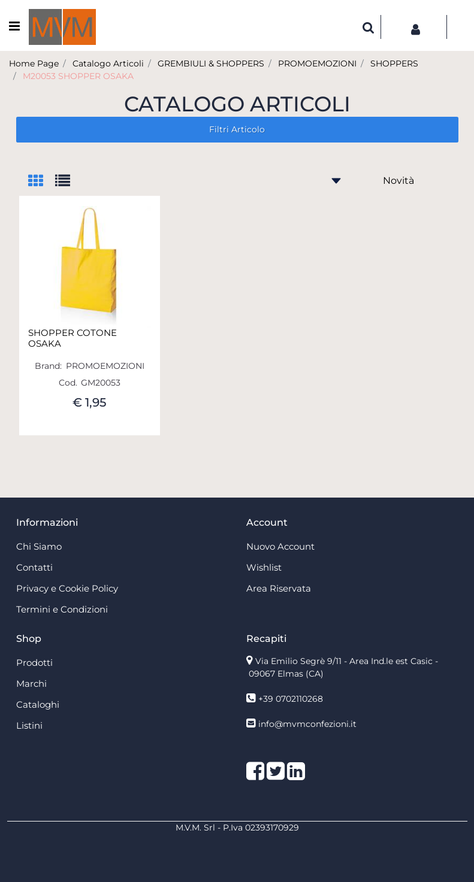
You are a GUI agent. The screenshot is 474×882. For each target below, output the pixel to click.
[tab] (41, 181)
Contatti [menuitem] (34, 567)
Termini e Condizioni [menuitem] (62, 609)
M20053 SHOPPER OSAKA (78, 76)
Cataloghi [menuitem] (37, 704)
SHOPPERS (394, 63)
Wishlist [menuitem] (264, 567)
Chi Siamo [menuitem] (39, 546)
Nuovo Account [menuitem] (280, 546)
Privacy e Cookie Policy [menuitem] (67, 588)
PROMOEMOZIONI (317, 63)
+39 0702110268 (290, 698)
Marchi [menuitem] (31, 683)
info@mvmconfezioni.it (307, 724)
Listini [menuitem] (29, 725)
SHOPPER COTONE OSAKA (72, 338)
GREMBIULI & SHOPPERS (211, 63)
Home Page (34, 63)
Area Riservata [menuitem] (278, 588)
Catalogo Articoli (108, 63)
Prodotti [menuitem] (34, 662)
